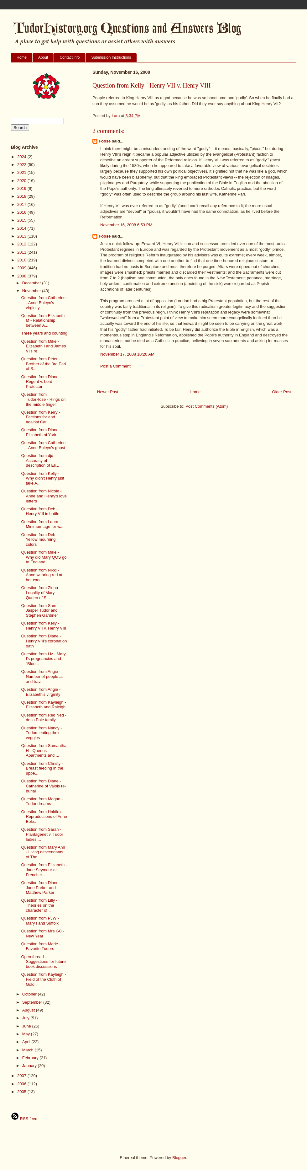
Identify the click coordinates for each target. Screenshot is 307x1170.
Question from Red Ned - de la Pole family (43, 717)
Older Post (281, 391)
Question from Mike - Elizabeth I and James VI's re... (43, 346)
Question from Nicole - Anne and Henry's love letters (43, 496)
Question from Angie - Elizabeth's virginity (40, 692)
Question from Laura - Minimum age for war (42, 524)
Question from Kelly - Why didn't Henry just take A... (42, 478)
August (29, 1010)
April (27, 1041)
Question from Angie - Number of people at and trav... (42, 676)
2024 (22, 156)
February (31, 1057)
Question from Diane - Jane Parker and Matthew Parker (41, 887)
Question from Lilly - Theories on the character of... (39, 905)
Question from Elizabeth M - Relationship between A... (43, 320)
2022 (22, 164)
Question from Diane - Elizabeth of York (41, 432)
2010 (22, 260)
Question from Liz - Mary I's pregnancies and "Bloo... (43, 659)
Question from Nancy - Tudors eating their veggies (41, 733)
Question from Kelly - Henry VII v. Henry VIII (43, 626)
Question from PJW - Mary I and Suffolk (40, 921)
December (32, 283)
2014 (22, 228)
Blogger (179, 1157)
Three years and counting (44, 333)
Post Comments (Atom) (206, 406)
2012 (22, 244)
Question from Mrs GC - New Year (42, 933)
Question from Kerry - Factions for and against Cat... (40, 417)
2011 (22, 252)
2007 (22, 1075)
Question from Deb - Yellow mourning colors (39, 539)
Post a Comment (115, 366)
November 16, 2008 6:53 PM (126, 225)
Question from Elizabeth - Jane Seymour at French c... (44, 869)
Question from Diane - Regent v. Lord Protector (41, 381)
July (26, 1018)
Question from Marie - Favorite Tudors (40, 946)
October (30, 994)
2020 (22, 180)
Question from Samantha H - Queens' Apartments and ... (43, 750)
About (43, 57)
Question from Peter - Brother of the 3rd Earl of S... (43, 364)
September (32, 1002)
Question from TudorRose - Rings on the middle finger (43, 399)
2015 (22, 220)
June (27, 1026)
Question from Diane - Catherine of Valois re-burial (43, 786)
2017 (22, 204)
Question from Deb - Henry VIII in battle (40, 511)
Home (22, 57)
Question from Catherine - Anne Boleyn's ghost (43, 445)
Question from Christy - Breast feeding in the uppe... (42, 768)
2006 (22, 1083)
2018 (22, 196)
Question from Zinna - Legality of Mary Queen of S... (40, 592)
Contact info (70, 57)
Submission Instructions (111, 57)
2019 (22, 188)
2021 (22, 172)
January (30, 1065)
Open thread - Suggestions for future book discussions (43, 961)
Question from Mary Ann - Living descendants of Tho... (43, 852)
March (28, 1050)
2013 (22, 236)
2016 (22, 212)
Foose (105, 141)
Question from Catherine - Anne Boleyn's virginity (43, 302)
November (32, 290)
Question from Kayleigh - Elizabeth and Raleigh (43, 705)
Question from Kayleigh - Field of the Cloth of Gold (43, 979)
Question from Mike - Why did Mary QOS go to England (43, 557)
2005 (22, 1091)
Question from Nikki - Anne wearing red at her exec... (41, 575)
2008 (22, 276)
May (26, 1034)
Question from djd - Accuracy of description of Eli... (40, 460)
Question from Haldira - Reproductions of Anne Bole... (44, 816)
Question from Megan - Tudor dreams (42, 801)
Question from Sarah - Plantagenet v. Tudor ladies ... (42, 834)
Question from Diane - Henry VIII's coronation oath (44, 641)
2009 (22, 268)
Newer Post (107, 391)
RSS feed (24, 1118)
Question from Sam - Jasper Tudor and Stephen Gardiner (40, 610)
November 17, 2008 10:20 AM (127, 354)
